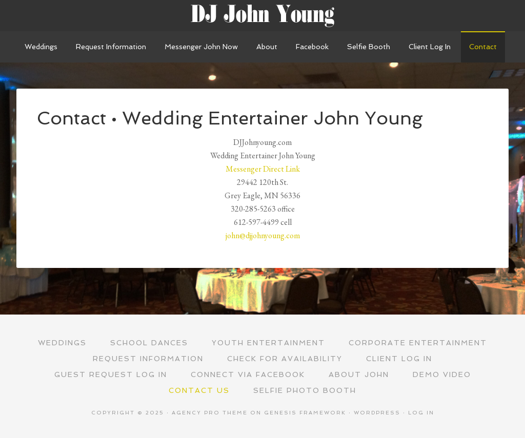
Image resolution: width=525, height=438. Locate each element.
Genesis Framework (305, 412)
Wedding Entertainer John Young (262, 15)
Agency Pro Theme (210, 412)
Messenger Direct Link (263, 168)
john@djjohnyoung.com (263, 235)
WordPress (377, 412)
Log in (421, 412)
